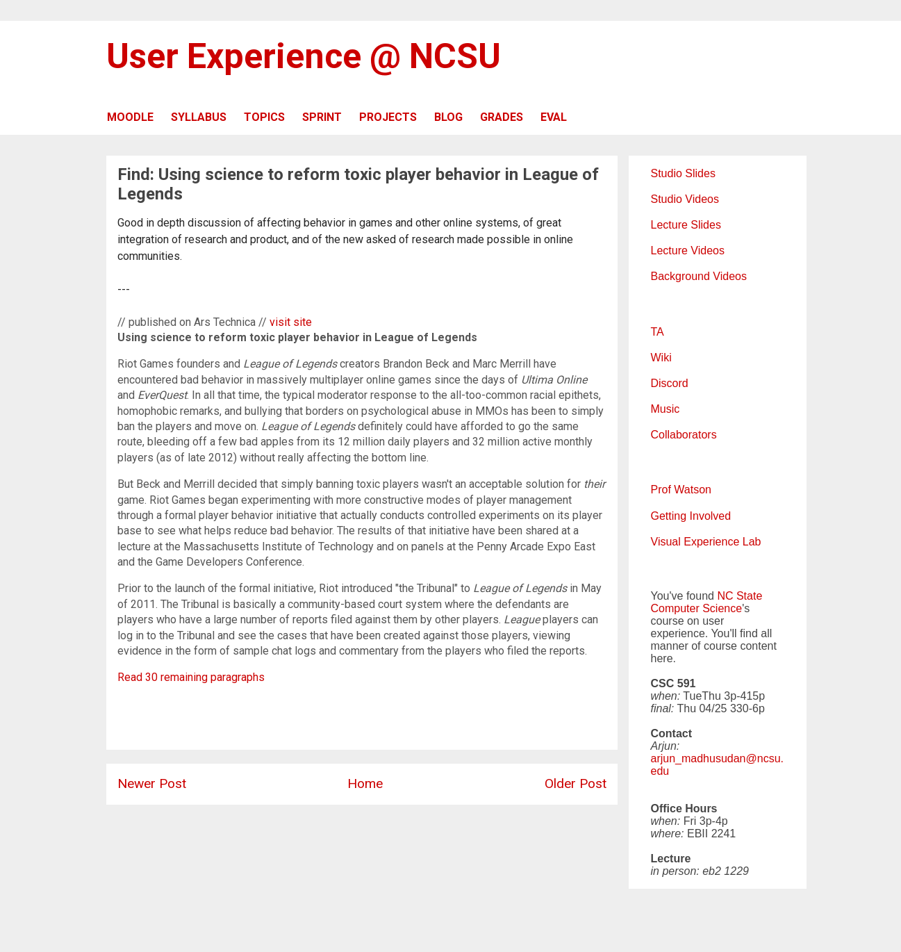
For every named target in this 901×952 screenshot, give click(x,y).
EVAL (553, 117)
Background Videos (699, 276)
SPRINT (322, 117)
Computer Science (697, 608)
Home (365, 783)
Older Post (575, 783)
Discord (669, 383)
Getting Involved (691, 516)
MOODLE (130, 117)
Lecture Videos (688, 250)
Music (665, 409)
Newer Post (151, 783)
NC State (739, 596)
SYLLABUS (198, 117)
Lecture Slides (686, 225)
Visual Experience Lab (706, 542)
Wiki (661, 357)
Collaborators (684, 435)
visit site (291, 322)
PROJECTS (388, 117)
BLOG (448, 117)
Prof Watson (681, 489)
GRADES (501, 117)
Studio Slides (683, 173)
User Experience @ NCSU (303, 56)
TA (657, 332)
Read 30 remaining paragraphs (191, 677)
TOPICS (264, 117)
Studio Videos (685, 199)
